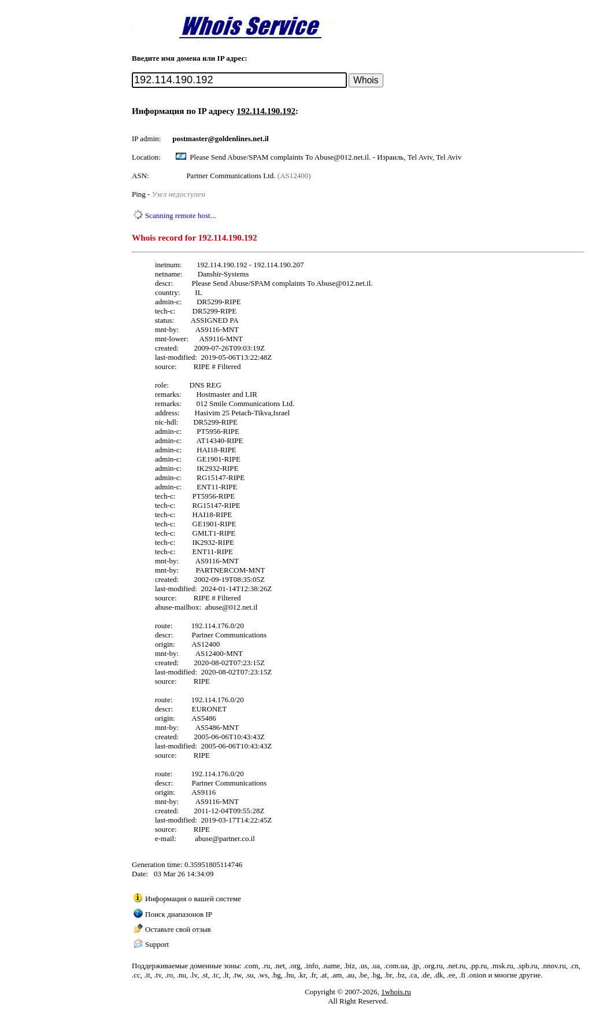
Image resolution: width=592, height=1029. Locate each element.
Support (157, 944)
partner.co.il (237, 838)
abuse (214, 607)
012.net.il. (357, 283)
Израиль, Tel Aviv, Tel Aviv (419, 157)
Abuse (325, 283)
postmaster (190, 138)
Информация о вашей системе (193, 898)
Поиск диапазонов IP (178, 914)
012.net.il (243, 607)
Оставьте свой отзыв (178, 929)
